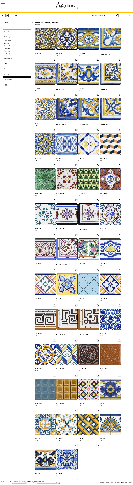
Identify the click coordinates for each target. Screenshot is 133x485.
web (102, 482)
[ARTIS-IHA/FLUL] (39, 481)
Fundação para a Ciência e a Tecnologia (48, 483)
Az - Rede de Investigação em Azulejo (23, 481)
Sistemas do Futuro (126, 482)
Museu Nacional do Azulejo (19, 483)
